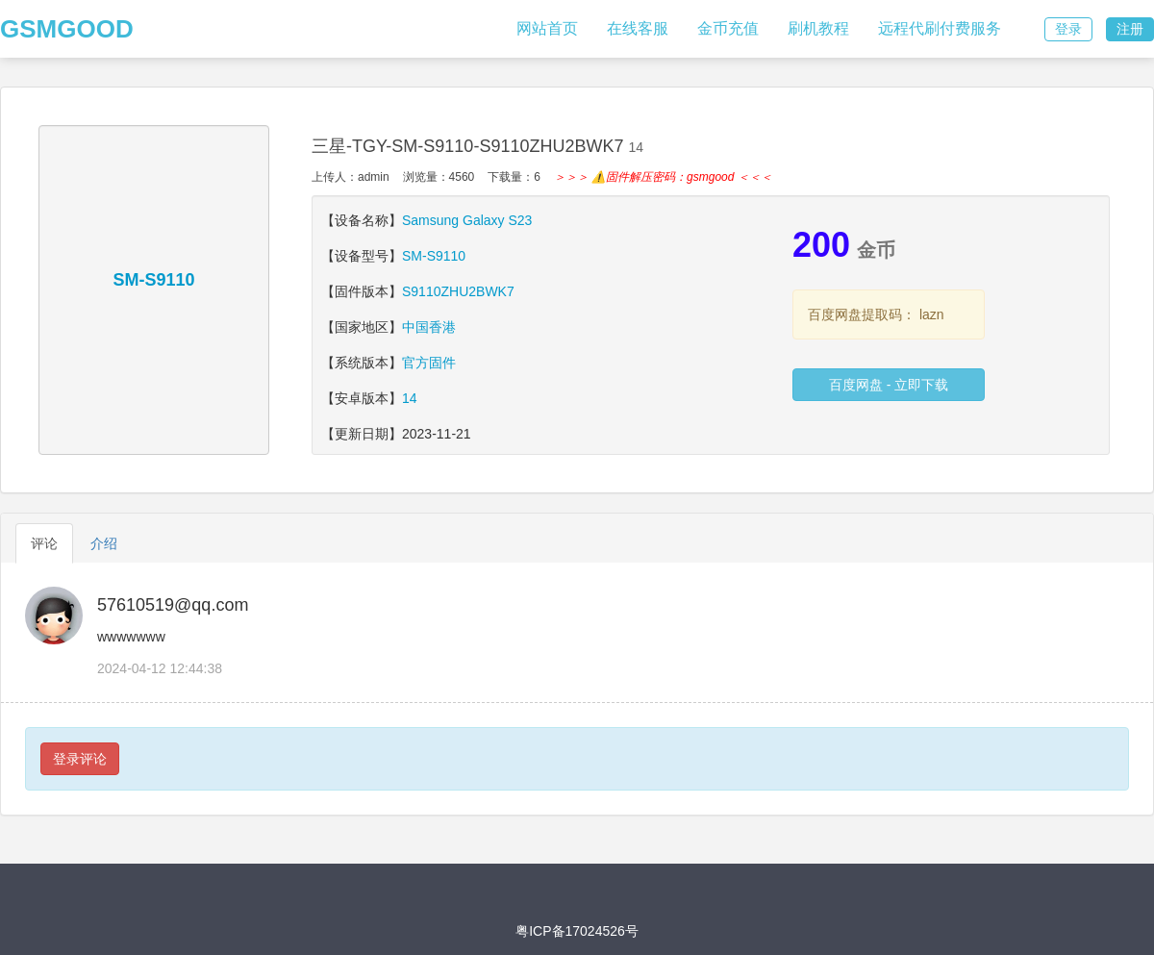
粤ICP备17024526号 (577, 931)
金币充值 (728, 28)
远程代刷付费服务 (939, 28)
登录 (1068, 29)
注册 (1129, 29)
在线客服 (637, 28)
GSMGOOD (67, 28)
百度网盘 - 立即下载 (888, 384)
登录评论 (80, 759)
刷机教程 (818, 28)
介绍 (103, 543)
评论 (44, 543)
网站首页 (547, 28)
